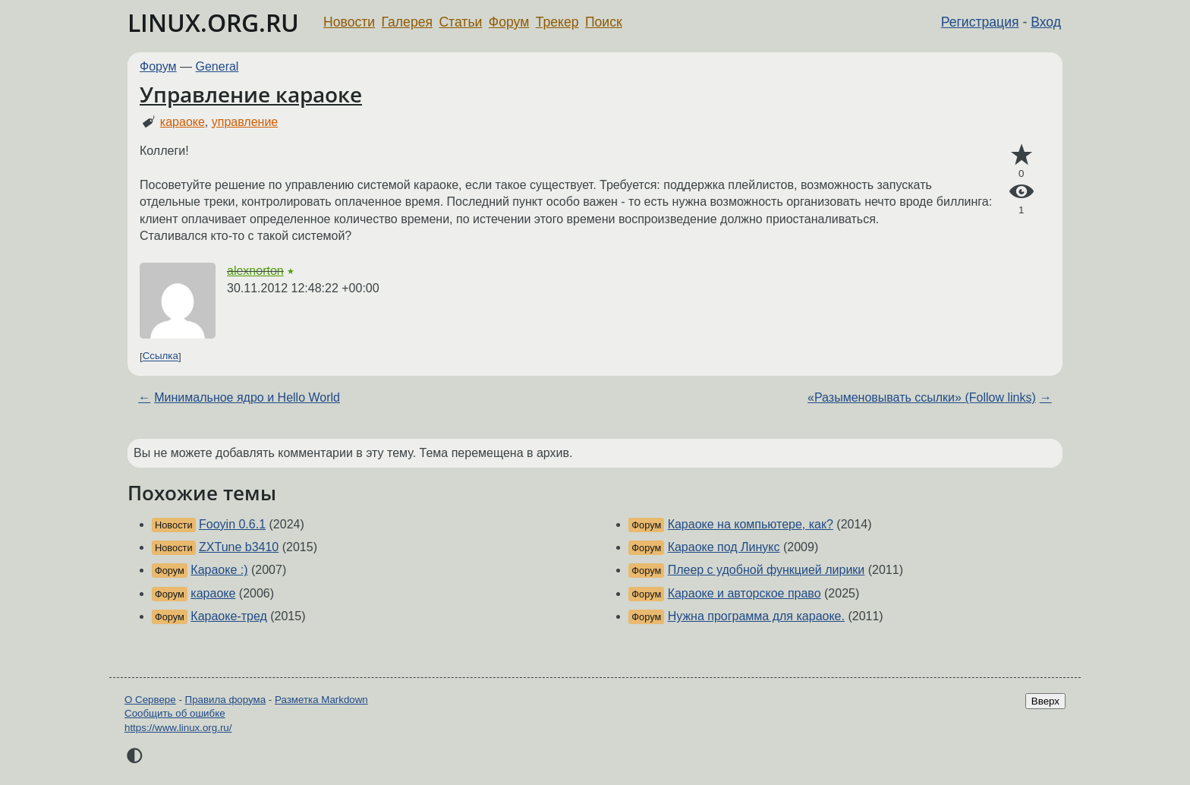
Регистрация (980, 22)
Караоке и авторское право (744, 593)
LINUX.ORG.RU (213, 22)
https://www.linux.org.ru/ (177, 727)
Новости (349, 22)
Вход (1046, 22)
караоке (182, 121)
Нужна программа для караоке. (756, 616)
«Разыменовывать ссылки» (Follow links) (922, 397)
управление (245, 121)
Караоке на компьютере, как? (750, 524)
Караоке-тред (228, 616)
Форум (509, 22)
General (217, 66)
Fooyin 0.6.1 (232, 524)
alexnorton (255, 270)
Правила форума (225, 699)
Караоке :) (218, 569)
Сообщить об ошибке (174, 713)
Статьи (460, 22)
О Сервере (150, 699)
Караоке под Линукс (724, 547)
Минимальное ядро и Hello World (247, 397)
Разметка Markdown (321, 699)
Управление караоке (251, 94)
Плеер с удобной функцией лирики (766, 569)
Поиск (603, 22)
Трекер (557, 22)
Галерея (407, 22)
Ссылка (160, 356)
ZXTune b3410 (239, 547)
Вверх (1045, 701)
